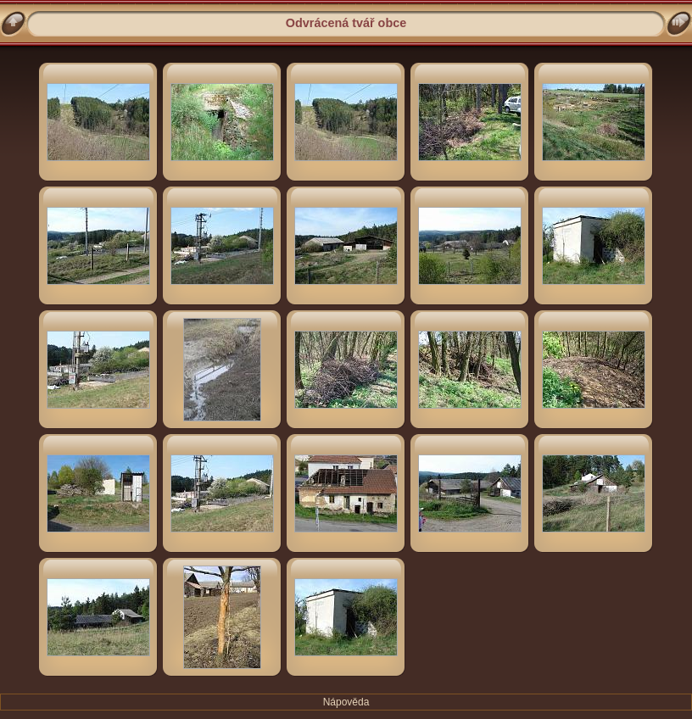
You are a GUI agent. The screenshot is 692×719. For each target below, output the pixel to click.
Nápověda (346, 702)
